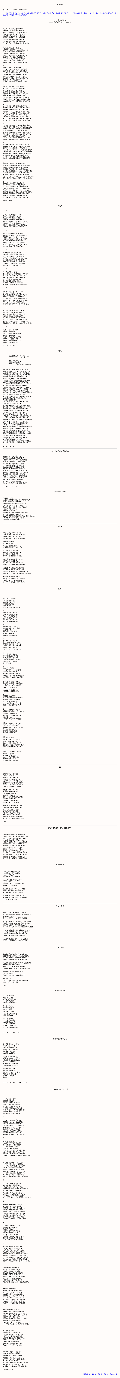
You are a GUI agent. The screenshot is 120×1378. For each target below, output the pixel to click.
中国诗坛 (111, 1374)
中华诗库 (93, 1374)
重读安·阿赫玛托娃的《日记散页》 (70, 13)
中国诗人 (105, 1374)
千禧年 (53, 13)
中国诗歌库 (86, 1374)
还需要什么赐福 (41, 13)
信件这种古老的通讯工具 (28, 13)
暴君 (57, 13)
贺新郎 (15, 13)
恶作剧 (49, 13)
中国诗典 (99, 1374)
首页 (115, 1374)
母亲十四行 (99, 13)
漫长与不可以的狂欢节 (20, 15)
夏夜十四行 (84, 13)
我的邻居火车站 (108, 13)
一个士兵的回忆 (8, 13)
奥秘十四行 (91, 13)
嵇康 (19, 13)
